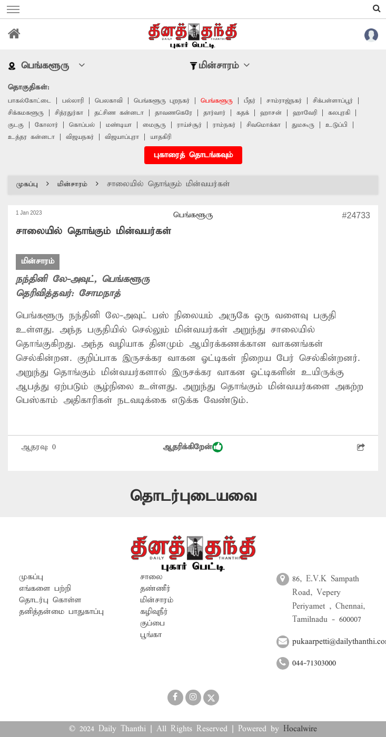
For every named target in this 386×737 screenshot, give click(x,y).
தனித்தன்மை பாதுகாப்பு (61, 612)
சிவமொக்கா (263, 125)
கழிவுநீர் (154, 612)
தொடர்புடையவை (193, 496)
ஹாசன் (271, 112)
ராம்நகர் (224, 125)
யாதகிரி (160, 137)
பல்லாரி (73, 100)
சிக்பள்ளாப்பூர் (333, 100)
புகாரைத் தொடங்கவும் (193, 155)
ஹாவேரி (305, 112)
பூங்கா (151, 635)
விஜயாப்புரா (122, 137)
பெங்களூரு (217, 100)
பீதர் (249, 100)
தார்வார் (214, 112)
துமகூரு (303, 125)
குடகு (16, 125)
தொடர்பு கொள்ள (50, 600)
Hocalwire (300, 729)
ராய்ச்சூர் (189, 125)
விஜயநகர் (80, 137)
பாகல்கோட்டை (29, 100)
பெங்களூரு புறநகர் (162, 100)
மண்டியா (119, 125)
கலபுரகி (339, 112)
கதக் (242, 112)
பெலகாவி (109, 100)
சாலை (151, 577)
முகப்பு (32, 184)
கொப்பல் (82, 125)
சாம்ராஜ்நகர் (284, 100)
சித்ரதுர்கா (69, 112)
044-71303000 (314, 663)
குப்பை (152, 623)
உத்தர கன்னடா (31, 137)
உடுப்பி (336, 125)
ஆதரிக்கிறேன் (193, 447)
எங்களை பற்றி (45, 588)
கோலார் (46, 125)
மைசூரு (154, 125)
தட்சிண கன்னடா (119, 112)
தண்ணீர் (155, 588)
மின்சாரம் (77, 184)
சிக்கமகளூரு (26, 112)
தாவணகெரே (173, 112)
